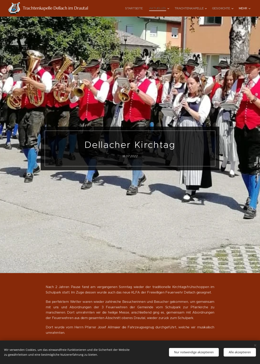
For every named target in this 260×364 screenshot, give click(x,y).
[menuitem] (133, 8)
